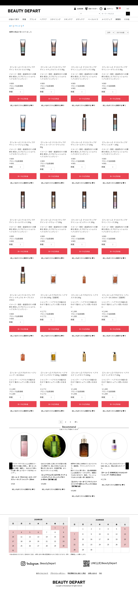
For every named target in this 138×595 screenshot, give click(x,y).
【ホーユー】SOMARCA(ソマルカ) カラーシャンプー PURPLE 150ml (114, 474)
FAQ (101, 573)
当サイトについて (41, 573)
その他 (126, 19)
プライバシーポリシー (57, 573)
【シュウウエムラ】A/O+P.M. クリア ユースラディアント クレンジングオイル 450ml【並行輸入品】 (54, 477)
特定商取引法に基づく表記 (77, 573)
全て (11, 25)
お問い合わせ (92, 573)
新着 (24, 19)
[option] (24, 463)
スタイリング (55, 19)
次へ (76, 422)
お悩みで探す (14, 19)
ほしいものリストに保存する (21, 105)
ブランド (32, 19)
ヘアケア (43, 19)
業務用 (118, 19)
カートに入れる (23, 98)
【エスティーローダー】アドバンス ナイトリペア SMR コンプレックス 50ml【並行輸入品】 (84, 484)
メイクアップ (107, 19)
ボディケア (80, 19)
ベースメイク (93, 19)
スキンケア (68, 19)
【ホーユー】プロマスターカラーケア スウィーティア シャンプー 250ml (23, 478)
